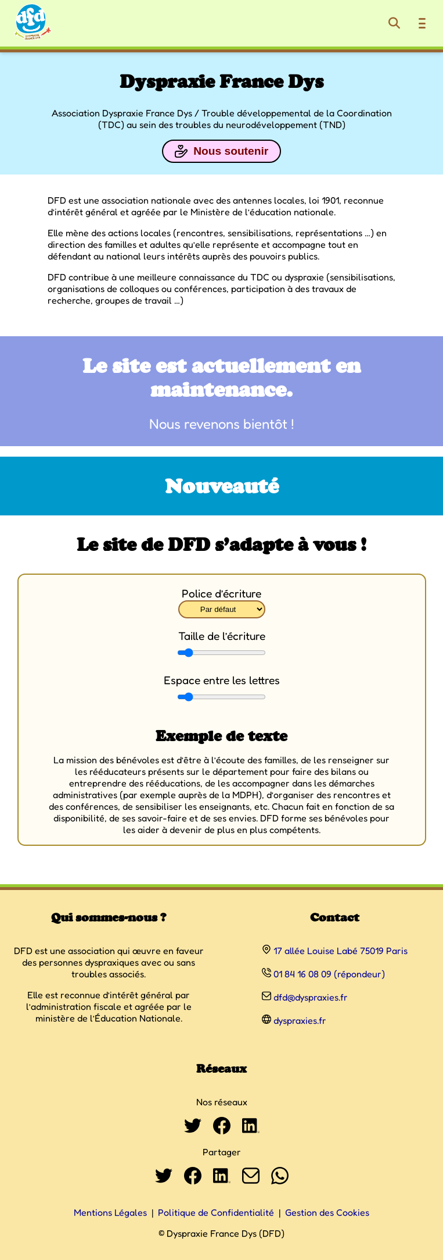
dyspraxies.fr (299, 1020)
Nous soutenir (221, 151)
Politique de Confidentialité (216, 1212)
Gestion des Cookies (327, 1212)
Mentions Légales (110, 1212)
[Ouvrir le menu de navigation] (422, 23)
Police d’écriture (221, 593)
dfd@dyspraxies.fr (310, 997)
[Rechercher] (394, 23)
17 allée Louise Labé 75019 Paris (340, 950)
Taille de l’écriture (221, 636)
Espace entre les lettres (222, 680)
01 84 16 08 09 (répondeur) (329, 974)
